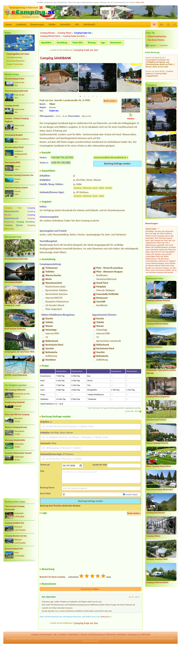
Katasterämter (170, 639)
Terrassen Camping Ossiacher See (19, 175)
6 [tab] (101, 96)
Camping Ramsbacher (155, 512)
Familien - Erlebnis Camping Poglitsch (17, 120)
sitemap (84, 634)
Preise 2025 (78, 42)
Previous (41, 79)
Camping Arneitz (12, 105)
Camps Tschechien (14, 64)
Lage (103, 42)
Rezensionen (115, 42)
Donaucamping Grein (14, 548)
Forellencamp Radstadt (15, 402)
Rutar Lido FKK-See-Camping (17, 414)
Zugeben (152, 45)
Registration (74, 634)
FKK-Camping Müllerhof (15, 390)
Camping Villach (65, 33)
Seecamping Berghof (13, 135)
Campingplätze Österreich (17, 639)
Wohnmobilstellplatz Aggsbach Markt (159, 77)
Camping (35, 634)
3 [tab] (88, 96)
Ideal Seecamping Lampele (16, 187)
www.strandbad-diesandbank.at (110, 157)
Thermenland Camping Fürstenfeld (14, 508)
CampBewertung (14, 57)
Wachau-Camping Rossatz (16, 427)
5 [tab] (96, 96)
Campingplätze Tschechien (78, 639)
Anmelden (65, 24)
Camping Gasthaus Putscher (158, 300)
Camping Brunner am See (16, 536)
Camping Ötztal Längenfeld (157, 396)
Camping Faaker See (82, 33)
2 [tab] (84, 96)
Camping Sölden (153, 536)
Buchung (91, 42)
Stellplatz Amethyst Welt (157, 559)
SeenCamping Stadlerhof (15, 328)
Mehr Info (140, 2)
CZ (168, 24)
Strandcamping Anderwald (16, 91)
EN (161, 24)
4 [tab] (92, 96)
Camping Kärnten (14, 225)
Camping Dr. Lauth (12, 305)
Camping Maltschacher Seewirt (18, 453)
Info (77, 24)
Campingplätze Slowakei (112, 639)
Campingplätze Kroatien (154, 639)
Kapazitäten (46, 42)
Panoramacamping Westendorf (159, 489)
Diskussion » (106, 616)
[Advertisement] (19, 481)
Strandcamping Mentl (14, 147)
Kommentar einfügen (90, 589)
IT (174, 24)
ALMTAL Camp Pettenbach (16, 375)
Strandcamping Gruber (14, 78)
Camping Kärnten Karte (50, 36)
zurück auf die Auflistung (61, 50)
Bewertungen (37, 24)
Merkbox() (89, 24)
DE (154, 24)
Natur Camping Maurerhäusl (158, 466)
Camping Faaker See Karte (74, 36)
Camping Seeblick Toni (14, 523)
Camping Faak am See (86, 50)
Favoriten (164, 45)
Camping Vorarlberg (26, 222)
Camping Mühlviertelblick (157, 324)
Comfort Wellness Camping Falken (159, 57)
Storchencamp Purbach (156, 420)
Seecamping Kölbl (12, 162)
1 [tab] (80, 96)
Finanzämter (86, 641)
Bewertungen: (151, 223)
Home (9, 24)
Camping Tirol (13, 208)
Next (139, 79)
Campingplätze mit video (17, 54)
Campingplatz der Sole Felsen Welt (19, 352)
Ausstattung (62, 42)
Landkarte (21, 24)
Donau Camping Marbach (157, 443)
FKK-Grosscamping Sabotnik (158, 66)
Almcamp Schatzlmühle (15, 440)
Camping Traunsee (154, 347)
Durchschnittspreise (15, 61)
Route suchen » (110, 101)
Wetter (52, 24)
